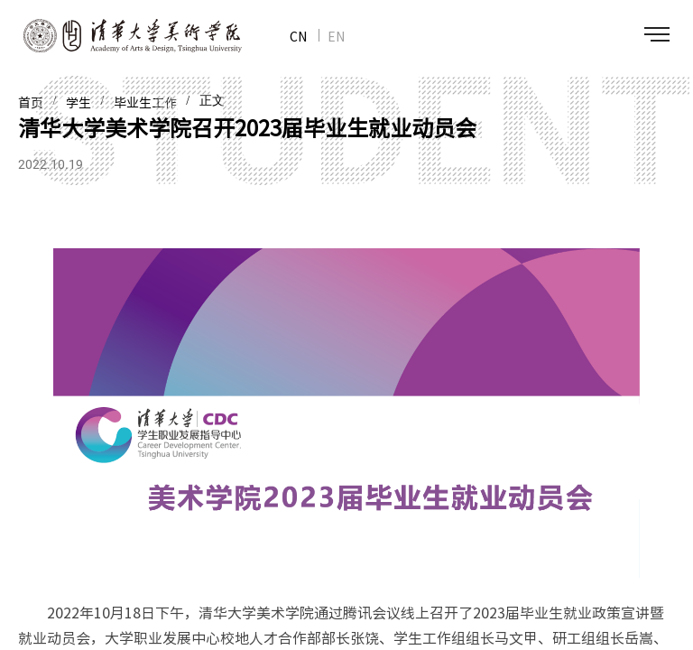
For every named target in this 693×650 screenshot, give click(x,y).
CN (298, 36)
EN (336, 36)
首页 (30, 103)
